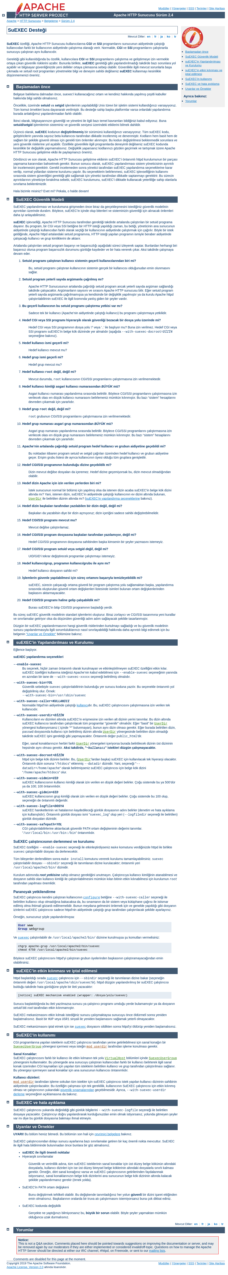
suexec (23, 937)
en (148, 36)
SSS (191, 8)
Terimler (201, 8)
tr (175, 36)
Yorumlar (191, 101)
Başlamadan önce (196, 51)
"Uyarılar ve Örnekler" (41, 634)
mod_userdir (96, 1046)
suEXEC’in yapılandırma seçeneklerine (113, 498)
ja (162, 36)
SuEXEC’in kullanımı (198, 79)
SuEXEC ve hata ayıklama (202, 84)
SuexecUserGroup (27, 1046)
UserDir (35, 499)
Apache (11, 21)
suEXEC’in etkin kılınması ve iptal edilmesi (56, 971)
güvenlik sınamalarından (77, 1090)
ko (168, 36)
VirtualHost (115, 1058)
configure (91, 897)
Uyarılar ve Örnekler (198, 88)
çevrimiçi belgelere (107, 1134)
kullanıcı (82, 705)
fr (155, 36)
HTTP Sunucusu (30, 21)
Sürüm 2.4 (68, 21)
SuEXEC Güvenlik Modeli (201, 56)
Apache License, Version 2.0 (25, 1267)
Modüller (164, 8)
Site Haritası (217, 8)
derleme (19, 1094)
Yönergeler (179, 8)
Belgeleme (51, 21)
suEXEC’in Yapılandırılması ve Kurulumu (55, 642)
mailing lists (157, 1250)
